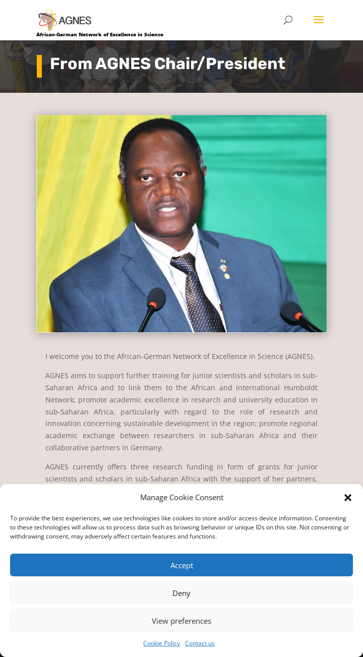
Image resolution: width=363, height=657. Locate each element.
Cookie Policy (161, 643)
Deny (181, 593)
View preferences (181, 621)
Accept (181, 565)
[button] (348, 498)
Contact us (200, 643)
